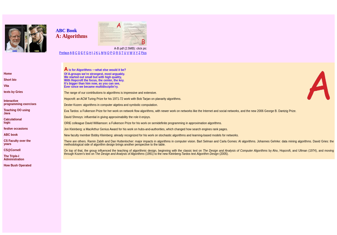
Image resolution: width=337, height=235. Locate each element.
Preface (64, 52)
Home (8, 73)
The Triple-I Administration (14, 158)
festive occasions (16, 128)
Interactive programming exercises (20, 102)
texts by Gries (13, 91)
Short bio (10, 79)
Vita (6, 85)
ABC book (11, 134)
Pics (144, 52)
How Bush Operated (17, 165)
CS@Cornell (12, 150)
